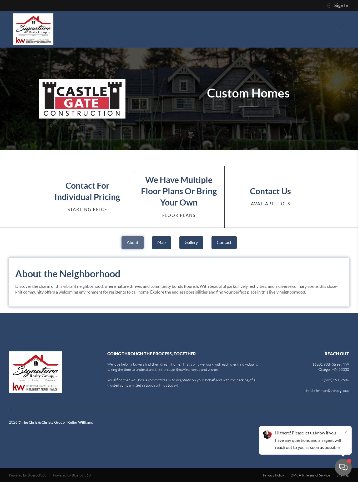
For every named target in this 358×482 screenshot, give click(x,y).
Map (161, 242)
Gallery (191, 242)
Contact (224, 242)
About (132, 242)
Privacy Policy (273, 475)
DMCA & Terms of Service (310, 475)
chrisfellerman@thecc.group (327, 390)
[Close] (346, 431)
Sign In (337, 5)
